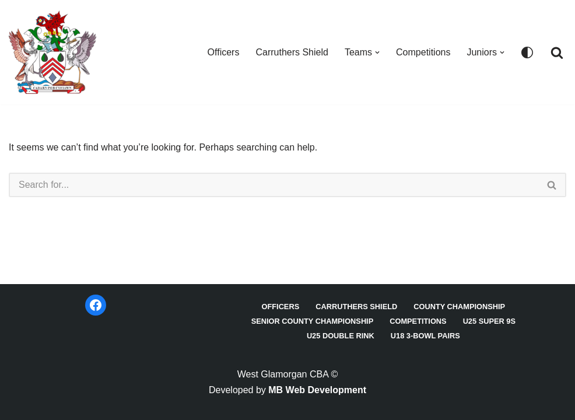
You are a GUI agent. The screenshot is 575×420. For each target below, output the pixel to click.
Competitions (423, 52)
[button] (377, 52)
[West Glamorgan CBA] (52, 52)
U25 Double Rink (340, 335)
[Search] (557, 52)
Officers (224, 52)
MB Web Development (317, 390)
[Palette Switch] (527, 52)
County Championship (459, 306)
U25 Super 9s (489, 321)
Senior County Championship (312, 321)
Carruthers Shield (291, 52)
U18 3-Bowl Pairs (425, 335)
